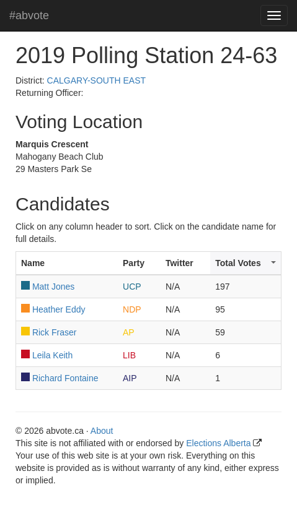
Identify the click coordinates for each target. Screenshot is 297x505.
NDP (132, 309)
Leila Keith (52, 355)
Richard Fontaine (65, 378)
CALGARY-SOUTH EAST (96, 80)
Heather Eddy (59, 309)
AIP (130, 378)
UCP (132, 286)
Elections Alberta (218, 443)
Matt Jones (53, 286)
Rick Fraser (54, 332)
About (102, 431)
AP (129, 332)
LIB (129, 355)
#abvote (29, 15)
